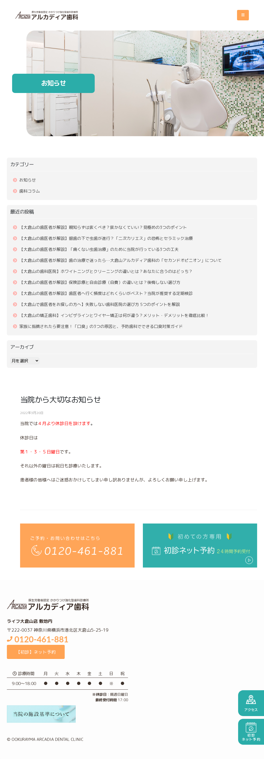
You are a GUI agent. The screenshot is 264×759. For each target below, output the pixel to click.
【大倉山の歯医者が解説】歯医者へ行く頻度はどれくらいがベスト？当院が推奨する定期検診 (106, 293)
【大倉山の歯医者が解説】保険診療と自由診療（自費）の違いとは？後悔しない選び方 (99, 282)
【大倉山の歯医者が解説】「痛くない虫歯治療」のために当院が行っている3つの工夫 (99, 249)
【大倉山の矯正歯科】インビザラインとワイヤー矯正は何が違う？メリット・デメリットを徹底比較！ (114, 315)
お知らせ (27, 180)
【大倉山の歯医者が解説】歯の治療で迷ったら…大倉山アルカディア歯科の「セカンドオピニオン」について (120, 260)
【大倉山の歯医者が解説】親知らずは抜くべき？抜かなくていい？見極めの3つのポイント (103, 227)
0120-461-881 (38, 639)
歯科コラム (29, 191)
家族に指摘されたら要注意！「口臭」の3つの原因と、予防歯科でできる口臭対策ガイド (101, 326)
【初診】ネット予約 (36, 652)
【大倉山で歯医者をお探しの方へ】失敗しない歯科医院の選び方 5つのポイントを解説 (99, 304)
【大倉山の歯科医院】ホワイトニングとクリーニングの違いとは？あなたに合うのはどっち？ (106, 271)
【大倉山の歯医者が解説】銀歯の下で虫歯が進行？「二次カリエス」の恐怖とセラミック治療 (106, 238)
